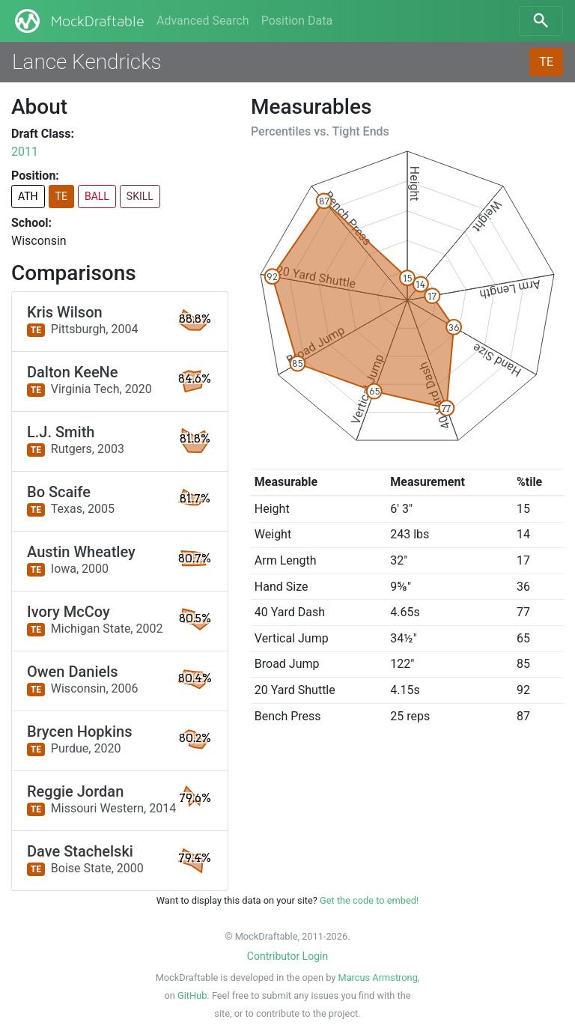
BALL (97, 196)
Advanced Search (202, 20)
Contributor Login (287, 956)
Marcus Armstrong (377, 977)
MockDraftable (78, 21)
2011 (24, 152)
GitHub (192, 995)
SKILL (140, 196)
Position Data (296, 20)
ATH (28, 196)
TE (546, 62)
